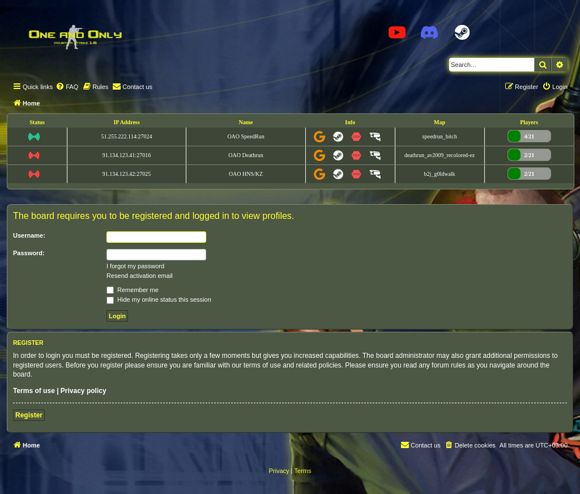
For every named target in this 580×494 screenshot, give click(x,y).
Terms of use (34, 391)
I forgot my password (135, 266)
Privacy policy (83, 391)
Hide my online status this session (158, 299)
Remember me (132, 289)
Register (28, 415)
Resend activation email (139, 275)
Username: (29, 235)
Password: (29, 253)
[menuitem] (67, 87)
